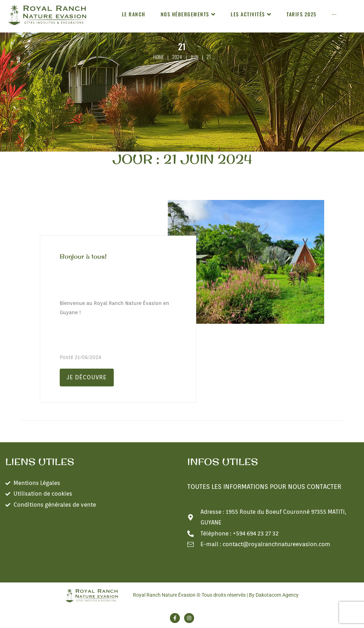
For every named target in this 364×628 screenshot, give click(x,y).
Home (158, 56)
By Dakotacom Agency (274, 595)
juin (194, 56)
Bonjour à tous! (83, 256)
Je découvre (87, 377)
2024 (177, 56)
